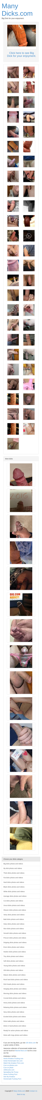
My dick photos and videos (12, 868)
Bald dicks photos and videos (13, 919)
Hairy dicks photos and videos (13, 924)
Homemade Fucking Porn (12, 1079)
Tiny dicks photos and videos (13, 956)
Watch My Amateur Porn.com (13, 1063)
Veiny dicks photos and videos (14, 915)
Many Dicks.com (17, 9)
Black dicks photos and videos (14, 887)
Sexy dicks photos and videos (13, 1012)
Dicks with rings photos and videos (15, 1035)
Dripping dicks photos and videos (14, 942)
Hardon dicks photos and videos (14, 952)
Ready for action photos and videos (15, 1030)
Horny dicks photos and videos (14, 1003)
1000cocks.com (8, 1070)
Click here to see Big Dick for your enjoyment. (21, 54)
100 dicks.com (31, 1043)
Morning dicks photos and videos (14, 993)
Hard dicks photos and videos (13, 882)
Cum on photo (8, 1067)
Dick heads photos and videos (13, 984)
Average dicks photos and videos (14, 896)
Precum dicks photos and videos (14, 938)
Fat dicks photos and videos (13, 878)
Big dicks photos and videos (13, 864)
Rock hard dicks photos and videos (15, 979)
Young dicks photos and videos (14, 966)
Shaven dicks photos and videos (14, 910)
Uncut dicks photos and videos (14, 905)
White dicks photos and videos (14, 891)
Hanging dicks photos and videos (14, 989)
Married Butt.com (21, 1051)
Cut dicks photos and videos (13, 901)
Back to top (21, 1094)
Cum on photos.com (10, 1065)
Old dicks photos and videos (13, 970)
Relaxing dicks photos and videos (15, 1007)
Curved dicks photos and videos (14, 998)
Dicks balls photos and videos (13, 1021)
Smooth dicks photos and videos (14, 933)
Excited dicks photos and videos (14, 1017)
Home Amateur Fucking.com (13, 1058)
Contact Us (33, 1091)
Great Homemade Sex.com (13, 1061)
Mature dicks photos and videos (14, 975)
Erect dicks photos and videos (13, 947)
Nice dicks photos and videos (13, 928)
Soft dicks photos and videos (13, 961)
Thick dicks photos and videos (13, 873)
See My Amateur (9, 1077)
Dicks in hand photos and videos (14, 1026)
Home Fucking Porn (10, 1074)
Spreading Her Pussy (10, 1072)
